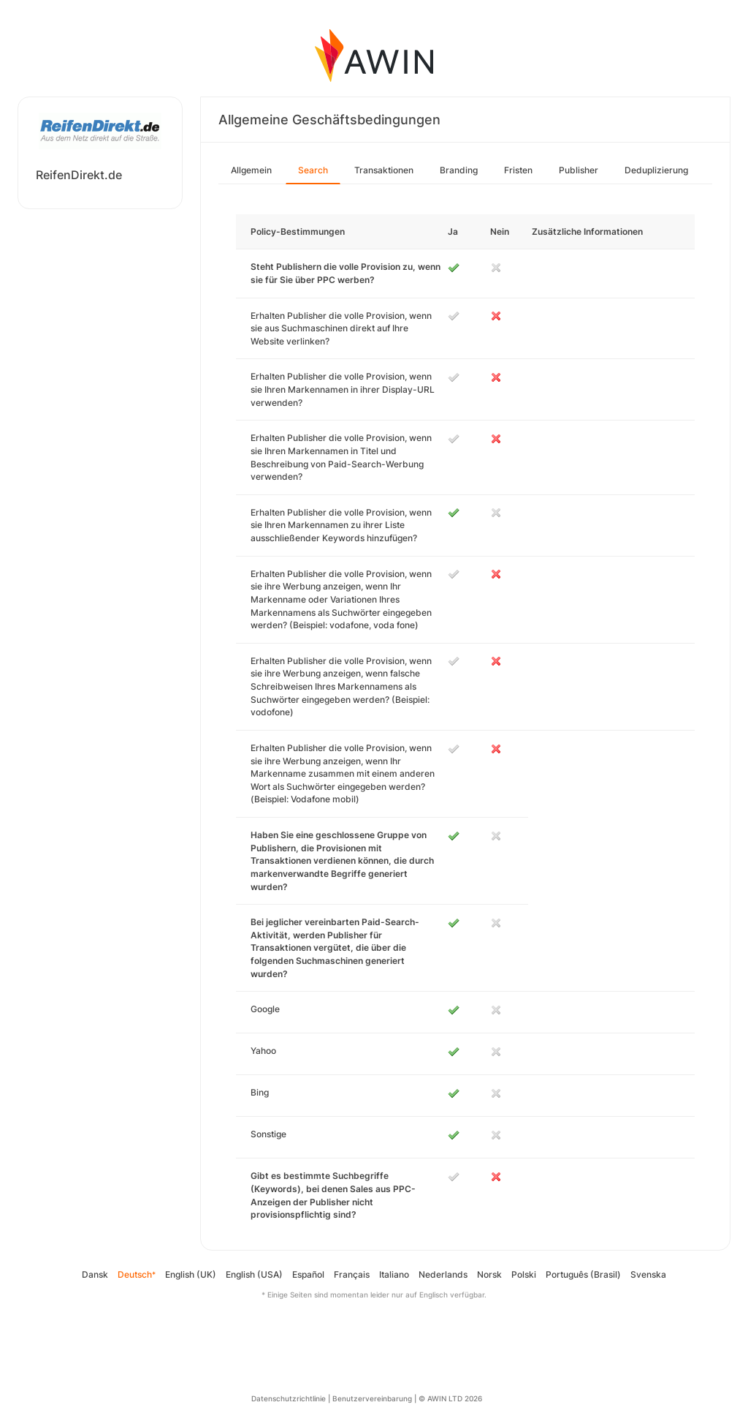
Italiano (394, 1274)
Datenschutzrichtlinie (288, 1398)
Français (352, 1274)
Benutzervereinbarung (372, 1398)
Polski (523, 1274)
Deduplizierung (656, 170)
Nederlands (443, 1274)
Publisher (578, 170)
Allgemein (251, 170)
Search (313, 170)
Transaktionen (383, 170)
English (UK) (190, 1274)
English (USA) (254, 1274)
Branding (459, 170)
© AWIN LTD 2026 (450, 1398)
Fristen (518, 170)
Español (308, 1274)
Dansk (95, 1274)
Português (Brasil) (583, 1274)
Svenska (648, 1274)
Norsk (489, 1274)
